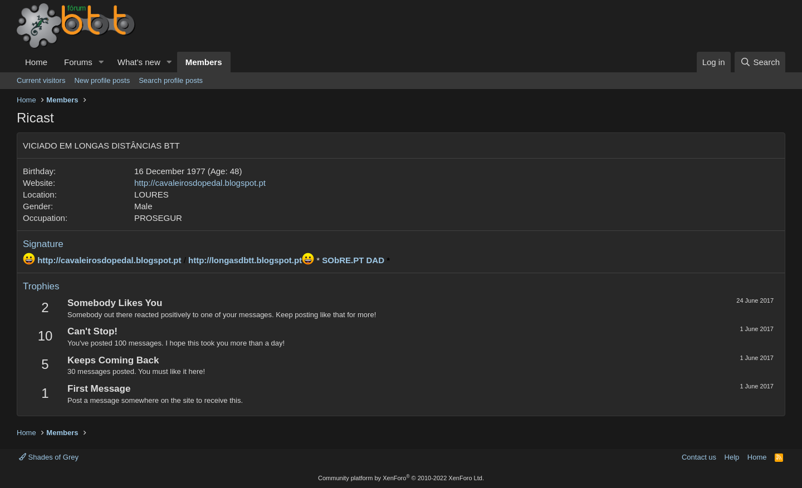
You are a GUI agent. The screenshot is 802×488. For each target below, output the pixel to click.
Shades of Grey (49, 457)
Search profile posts (171, 80)
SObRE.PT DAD (353, 260)
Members (203, 62)
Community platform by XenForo (401, 478)
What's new (139, 62)
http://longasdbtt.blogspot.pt (245, 260)
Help (732, 457)
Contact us (699, 457)
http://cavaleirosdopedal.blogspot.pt (200, 183)
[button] (101, 62)
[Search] (760, 62)
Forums (78, 62)
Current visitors (41, 80)
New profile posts (102, 80)
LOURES (151, 194)
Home (36, 62)
